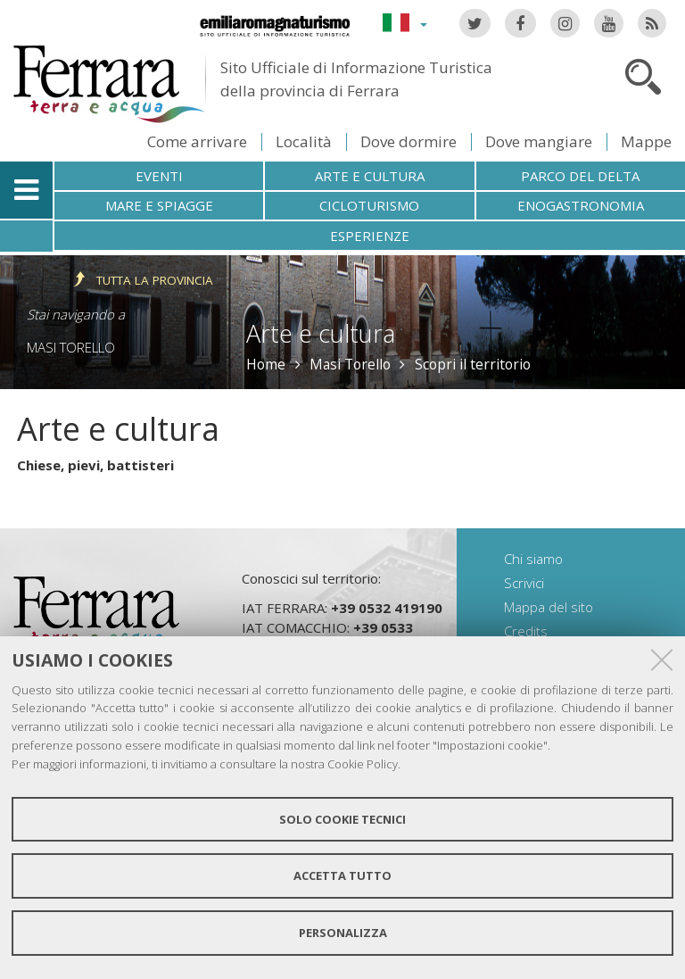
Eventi (159, 176)
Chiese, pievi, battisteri (95, 465)
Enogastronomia (580, 205)
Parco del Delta (580, 176)
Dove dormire (408, 141)
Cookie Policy (362, 764)
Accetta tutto (342, 875)
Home (265, 364)
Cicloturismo (369, 205)
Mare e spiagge (159, 205)
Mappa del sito (548, 607)
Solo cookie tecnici (342, 819)
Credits (526, 631)
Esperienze (369, 236)
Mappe (646, 141)
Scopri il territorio (473, 364)
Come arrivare (197, 141)
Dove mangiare (538, 141)
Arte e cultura (370, 176)
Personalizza (343, 933)
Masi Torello (71, 347)
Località (304, 141)
